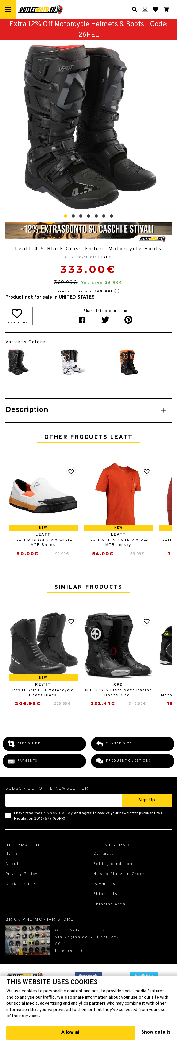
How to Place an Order (119, 873)
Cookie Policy (20, 884)
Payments (104, 884)
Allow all (71, 1033)
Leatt (105, 257)
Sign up (146, 800)
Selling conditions (114, 864)
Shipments (105, 894)
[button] (65, 216)
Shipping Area (109, 904)
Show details (156, 1033)
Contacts (103, 853)
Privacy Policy (57, 813)
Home (11, 853)
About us (15, 864)
